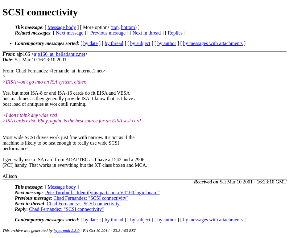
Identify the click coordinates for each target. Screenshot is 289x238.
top (115, 27)
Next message (69, 32)
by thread (114, 43)
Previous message (108, 32)
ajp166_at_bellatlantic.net (59, 54)
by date (90, 43)
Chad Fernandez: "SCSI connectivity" (90, 198)
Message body (61, 27)
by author (166, 43)
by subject (140, 43)
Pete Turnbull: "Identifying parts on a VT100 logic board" (102, 192)
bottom (128, 27)
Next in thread (147, 32)
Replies (175, 32)
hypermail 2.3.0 (67, 230)
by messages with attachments (213, 43)
